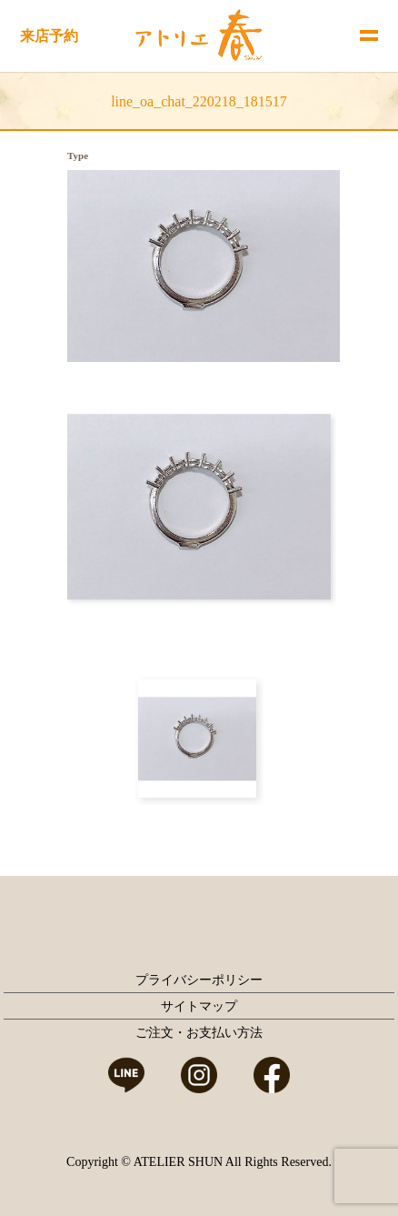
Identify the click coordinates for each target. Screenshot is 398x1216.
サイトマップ (199, 1006)
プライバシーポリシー (199, 980)
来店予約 (49, 36)
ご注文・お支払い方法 (199, 1033)
